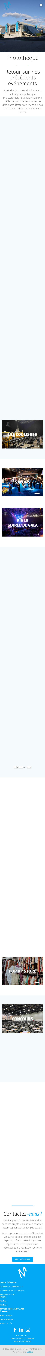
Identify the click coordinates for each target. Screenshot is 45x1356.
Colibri (30, 1352)
